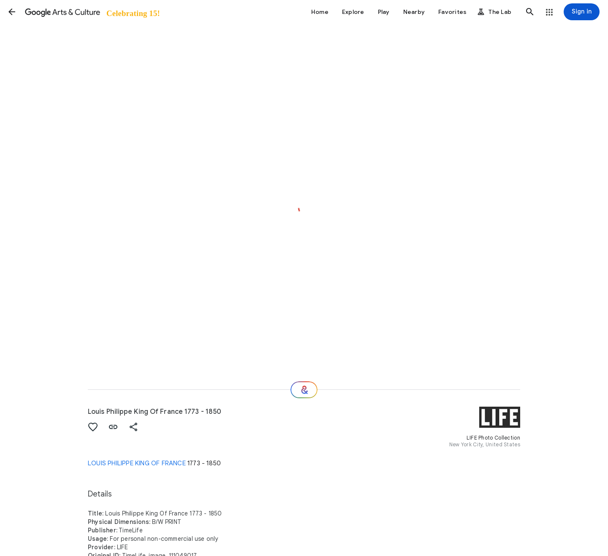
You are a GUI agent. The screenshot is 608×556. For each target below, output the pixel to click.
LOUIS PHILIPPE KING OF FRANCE (137, 463)
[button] (12, 12)
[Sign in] (582, 11)
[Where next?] (304, 389)
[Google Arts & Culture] (92, 12)
